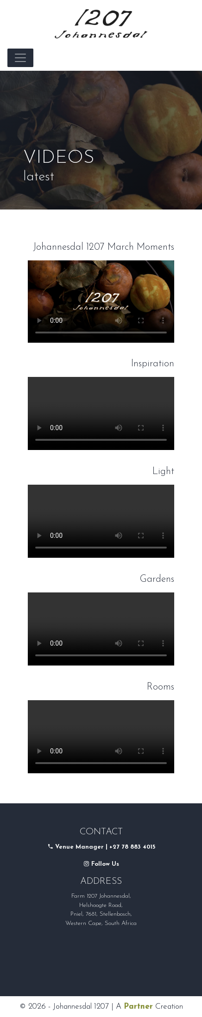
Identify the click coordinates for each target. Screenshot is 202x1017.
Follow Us (101, 864)
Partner (138, 1007)
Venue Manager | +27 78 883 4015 (105, 847)
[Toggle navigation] (20, 58)
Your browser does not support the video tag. (101, 301)
